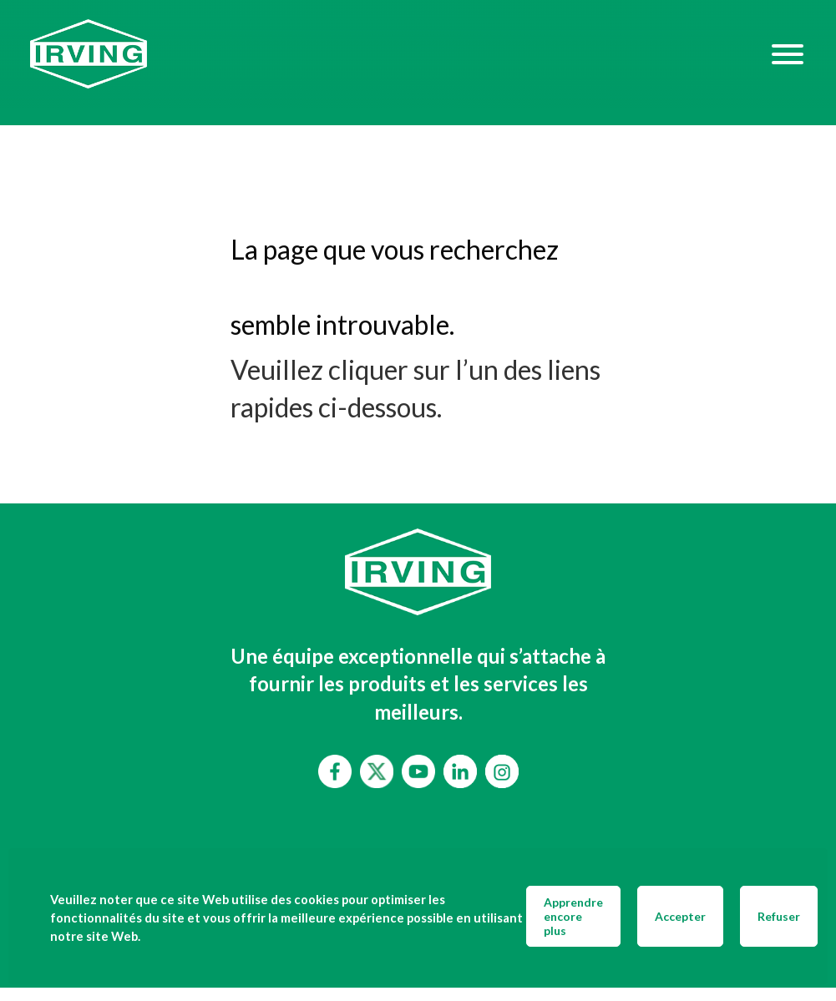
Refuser (778, 916)
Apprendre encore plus (573, 916)
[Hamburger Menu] (787, 53)
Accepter (680, 916)
